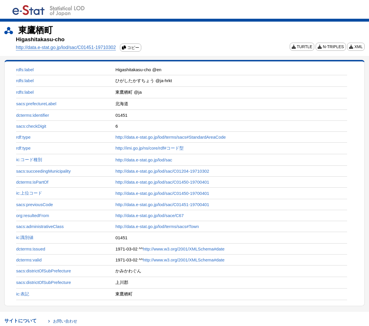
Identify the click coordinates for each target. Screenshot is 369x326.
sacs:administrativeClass (40, 226)
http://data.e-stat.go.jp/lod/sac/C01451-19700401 (162, 204)
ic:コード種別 (29, 159)
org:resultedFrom (32, 215)
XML (356, 46)
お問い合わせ (65, 321)
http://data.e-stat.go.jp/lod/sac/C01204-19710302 (162, 171)
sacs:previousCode (34, 204)
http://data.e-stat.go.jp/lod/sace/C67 (149, 215)
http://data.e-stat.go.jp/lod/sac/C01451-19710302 (66, 47)
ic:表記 (22, 293)
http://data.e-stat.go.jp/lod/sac (143, 159)
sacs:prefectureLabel (36, 103)
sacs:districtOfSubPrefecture (43, 270)
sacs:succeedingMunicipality (43, 171)
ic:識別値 (24, 237)
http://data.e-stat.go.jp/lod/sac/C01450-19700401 (162, 182)
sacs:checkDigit (31, 126)
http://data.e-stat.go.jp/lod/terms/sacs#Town (157, 226)
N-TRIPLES (331, 46)
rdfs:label (25, 69)
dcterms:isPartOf (32, 182)
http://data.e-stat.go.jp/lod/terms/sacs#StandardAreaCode (170, 137)
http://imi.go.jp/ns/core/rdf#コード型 (149, 148)
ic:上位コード (29, 193)
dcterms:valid (29, 259)
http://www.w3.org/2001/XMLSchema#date (184, 248)
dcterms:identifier (32, 115)
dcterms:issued (30, 248)
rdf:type (23, 137)
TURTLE (302, 46)
